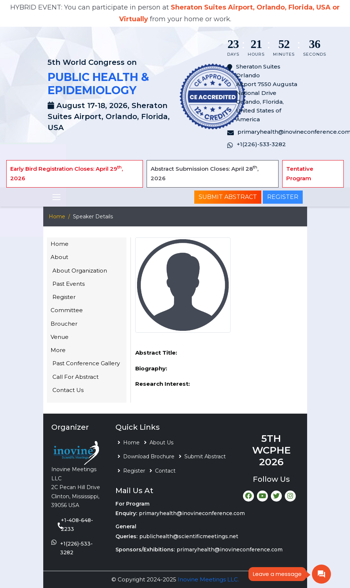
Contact (165, 470)
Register (282, 196)
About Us (161, 442)
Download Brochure (148, 456)
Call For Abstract (75, 376)
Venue (60, 336)
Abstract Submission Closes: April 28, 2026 (204, 173)
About (59, 257)
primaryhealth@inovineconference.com (192, 513)
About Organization (79, 270)
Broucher (64, 323)
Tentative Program (299, 173)
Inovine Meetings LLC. (208, 579)
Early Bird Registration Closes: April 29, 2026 (66, 173)
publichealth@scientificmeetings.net (188, 536)
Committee (67, 310)
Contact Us (68, 390)
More (58, 350)
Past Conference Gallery (86, 363)
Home (57, 216)
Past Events (68, 283)
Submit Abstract (228, 196)
